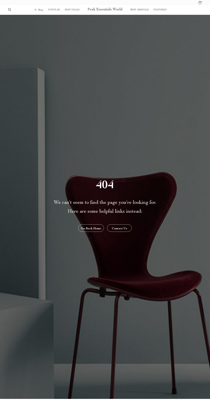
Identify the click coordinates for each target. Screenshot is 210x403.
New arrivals (139, 10)
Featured (160, 10)
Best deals (72, 10)
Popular (54, 10)
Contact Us (119, 228)
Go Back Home (91, 228)
